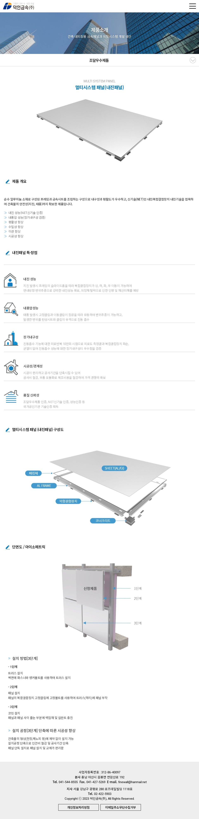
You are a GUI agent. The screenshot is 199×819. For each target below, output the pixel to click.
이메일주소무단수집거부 (120, 807)
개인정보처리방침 (78, 807)
